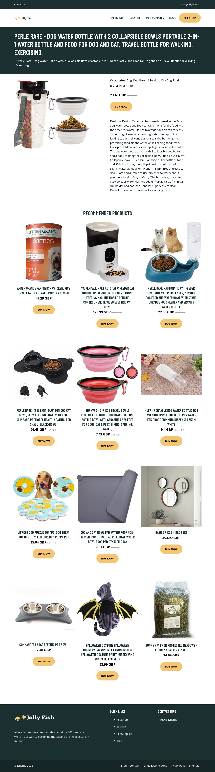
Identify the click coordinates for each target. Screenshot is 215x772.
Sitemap (194, 765)
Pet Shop (190, 18)
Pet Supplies (155, 18)
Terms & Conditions (154, 765)
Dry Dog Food (170, 80)
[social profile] (29, 4)
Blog (172, 18)
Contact (134, 765)
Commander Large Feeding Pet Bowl (43, 644)
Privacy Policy (178, 765)
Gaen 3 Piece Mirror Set (171, 532)
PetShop (117, 18)
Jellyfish (135, 18)
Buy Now (121, 106)
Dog (129, 80)
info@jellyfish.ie (189, 4)
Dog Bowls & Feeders (146, 80)
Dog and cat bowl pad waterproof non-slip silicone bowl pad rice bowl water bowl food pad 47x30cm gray (107, 537)
